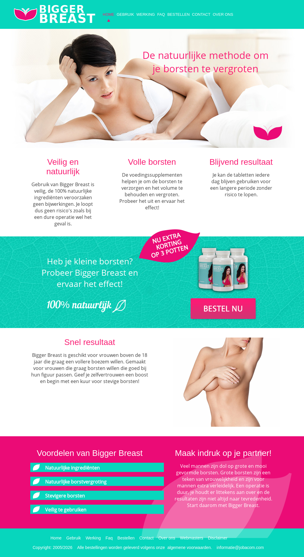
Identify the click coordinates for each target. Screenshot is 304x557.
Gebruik (125, 14)
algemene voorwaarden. (189, 547)
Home (108, 14)
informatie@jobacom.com (240, 547)
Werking (146, 14)
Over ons (223, 14)
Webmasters (191, 538)
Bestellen (178, 14)
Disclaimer (217, 538)
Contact (201, 14)
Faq (161, 14)
